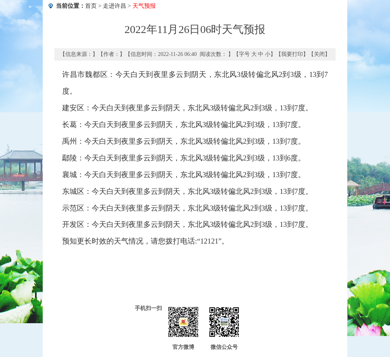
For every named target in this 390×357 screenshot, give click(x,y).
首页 (91, 6)
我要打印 (292, 54)
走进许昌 (114, 6)
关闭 (319, 54)
